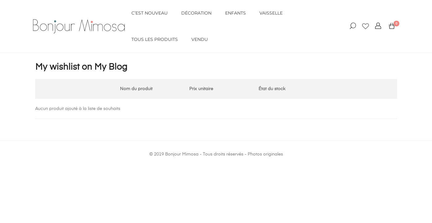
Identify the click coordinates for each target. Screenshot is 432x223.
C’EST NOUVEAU (149, 13)
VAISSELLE (271, 13)
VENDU (199, 39)
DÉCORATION (196, 13)
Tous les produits (154, 39)
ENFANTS (235, 13)
